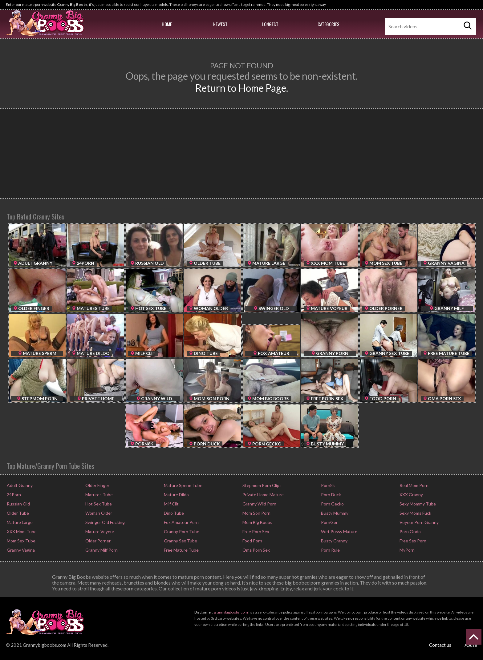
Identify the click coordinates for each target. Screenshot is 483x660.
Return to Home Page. (241, 88)
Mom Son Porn (256, 513)
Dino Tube (173, 513)
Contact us (440, 645)
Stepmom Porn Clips (262, 485)
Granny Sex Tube (180, 540)
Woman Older (98, 513)
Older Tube (17, 513)
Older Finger (96, 485)
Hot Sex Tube (98, 503)
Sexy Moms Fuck (415, 513)
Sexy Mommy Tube (417, 503)
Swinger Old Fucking (104, 522)
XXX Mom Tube (21, 531)
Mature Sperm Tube (182, 485)
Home (167, 24)
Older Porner (97, 540)
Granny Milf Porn (101, 550)
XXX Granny (411, 494)
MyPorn (407, 550)
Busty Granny (333, 540)
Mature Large (19, 522)
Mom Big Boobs (257, 522)
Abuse (471, 645)
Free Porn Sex (255, 531)
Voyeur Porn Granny (419, 522)
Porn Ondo (410, 531)
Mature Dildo (176, 494)
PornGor (329, 522)
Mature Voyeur (99, 531)
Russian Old (18, 503)
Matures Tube (98, 494)
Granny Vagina (20, 550)
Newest (220, 24)
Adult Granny (19, 485)
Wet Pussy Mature (338, 531)
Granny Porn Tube (181, 531)
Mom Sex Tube (20, 540)
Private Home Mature (263, 494)
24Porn (13, 494)
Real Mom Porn (413, 485)
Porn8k (327, 485)
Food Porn (252, 540)
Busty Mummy (334, 513)
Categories (328, 24)
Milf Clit (171, 503)
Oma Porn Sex (256, 550)
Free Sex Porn (412, 540)
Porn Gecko (332, 503)
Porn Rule (330, 550)
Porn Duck (330, 494)
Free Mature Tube (181, 550)
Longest (270, 24)
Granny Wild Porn (259, 503)
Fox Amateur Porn (181, 522)
